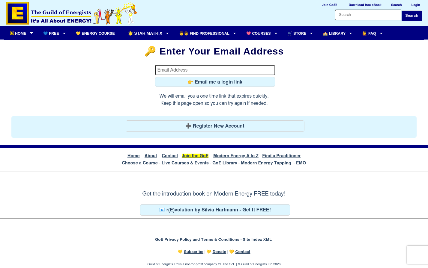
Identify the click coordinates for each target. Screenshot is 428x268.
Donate (219, 252)
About (151, 156)
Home (133, 156)
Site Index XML (257, 239)
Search (411, 16)
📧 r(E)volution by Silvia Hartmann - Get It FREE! (215, 210)
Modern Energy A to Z (236, 156)
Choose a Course (140, 163)
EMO (301, 163)
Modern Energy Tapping (266, 163)
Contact (170, 156)
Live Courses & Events (185, 163)
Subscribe (193, 252)
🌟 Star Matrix (145, 33)
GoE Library (224, 163)
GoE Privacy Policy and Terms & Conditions (197, 239)
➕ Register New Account (214, 126)
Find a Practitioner (281, 156)
